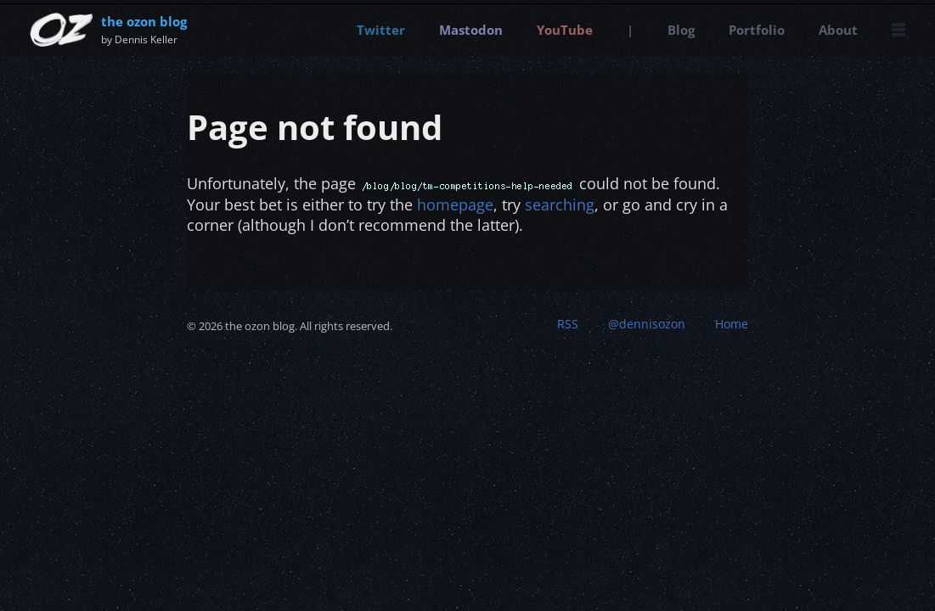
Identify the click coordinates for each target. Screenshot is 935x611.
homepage (455, 204)
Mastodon (471, 29)
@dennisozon (646, 324)
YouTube (565, 29)
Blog (681, 29)
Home (731, 324)
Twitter (381, 29)
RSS (567, 324)
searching (559, 204)
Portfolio (757, 29)
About (838, 29)
